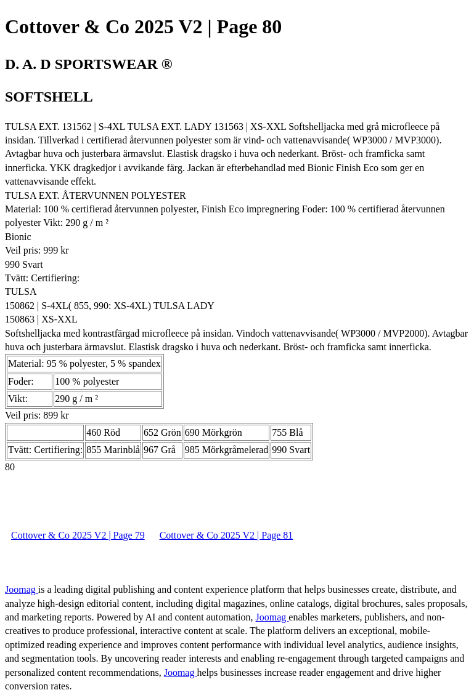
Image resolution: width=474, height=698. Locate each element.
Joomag (21, 589)
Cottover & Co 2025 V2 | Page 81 (226, 535)
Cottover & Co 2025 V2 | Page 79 (78, 535)
